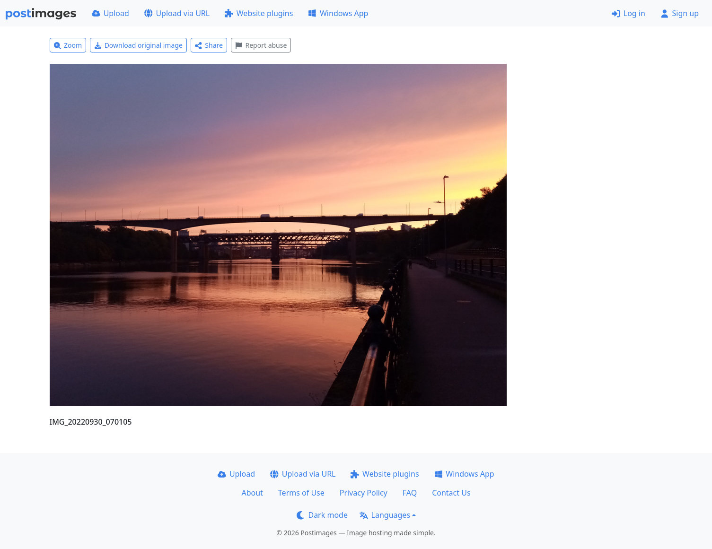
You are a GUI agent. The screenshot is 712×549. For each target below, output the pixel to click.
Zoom (68, 45)
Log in (628, 13)
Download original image (138, 45)
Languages (385, 515)
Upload (110, 13)
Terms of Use (301, 493)
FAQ (410, 493)
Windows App (338, 13)
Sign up (679, 13)
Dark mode (322, 515)
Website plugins (259, 13)
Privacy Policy (363, 493)
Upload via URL (177, 13)
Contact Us (451, 493)
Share (209, 45)
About (252, 493)
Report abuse (261, 45)
